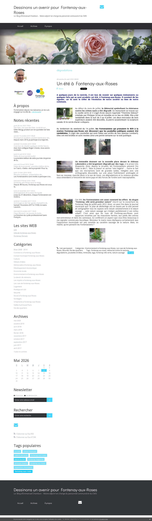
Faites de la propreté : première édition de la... (32, 166)
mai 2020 (17, 321)
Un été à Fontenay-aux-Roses (87, 83)
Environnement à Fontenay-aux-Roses (29, 274)
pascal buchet (20, 459)
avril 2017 (17, 348)
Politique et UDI (20, 290)
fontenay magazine (35, 459)
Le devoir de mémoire (22, 277)
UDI (15, 230)
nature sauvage (118, 253)
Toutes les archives (20, 352)
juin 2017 (17, 345)
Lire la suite (36, 112)
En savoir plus (104, 519)
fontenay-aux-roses (23, 471)
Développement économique (25, 268)
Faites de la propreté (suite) (24, 156)
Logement (18, 287)
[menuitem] (20, 26)
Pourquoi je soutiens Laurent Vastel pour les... (32, 138)
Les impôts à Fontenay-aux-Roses (27, 280)
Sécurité (17, 293)
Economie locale (20, 271)
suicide (17, 451)
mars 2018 (18, 330)
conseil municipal (29, 451)
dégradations (62, 253)
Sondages (18, 299)
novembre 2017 (20, 336)
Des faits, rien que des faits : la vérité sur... (30, 127)
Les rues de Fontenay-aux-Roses (26, 283)
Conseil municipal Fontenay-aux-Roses (29, 256)
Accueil (20, 26)
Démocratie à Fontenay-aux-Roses (27, 265)
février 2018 (18, 333)
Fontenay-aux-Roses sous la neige (27, 182)
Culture (17, 259)
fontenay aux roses (38, 455)
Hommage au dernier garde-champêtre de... (31, 203)
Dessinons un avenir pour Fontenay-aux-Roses (50, 9)
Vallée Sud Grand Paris (23, 305)
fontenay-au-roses (37, 463)
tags (93, 253)
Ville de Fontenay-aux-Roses (25, 233)
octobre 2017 (19, 339)
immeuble (87, 253)
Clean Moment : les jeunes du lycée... (28, 213)
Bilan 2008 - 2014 (20, 250)
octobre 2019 (19, 324)
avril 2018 (17, 327)
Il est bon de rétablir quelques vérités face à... (31, 146)
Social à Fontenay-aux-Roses (25, 296)
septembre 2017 (20, 342)
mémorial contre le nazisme (118, 250)
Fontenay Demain (21, 236)
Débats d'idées (19, 262)
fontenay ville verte (103, 253)
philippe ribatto (21, 463)
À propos (48, 26)
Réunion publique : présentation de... (28, 174)
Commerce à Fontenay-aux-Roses (27, 253)
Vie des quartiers (20, 308)
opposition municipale (23, 467)
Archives (34, 26)
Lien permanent (64, 248)
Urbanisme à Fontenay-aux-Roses (27, 302)
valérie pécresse (21, 455)
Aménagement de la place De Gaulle (28, 193)
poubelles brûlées (75, 253)
